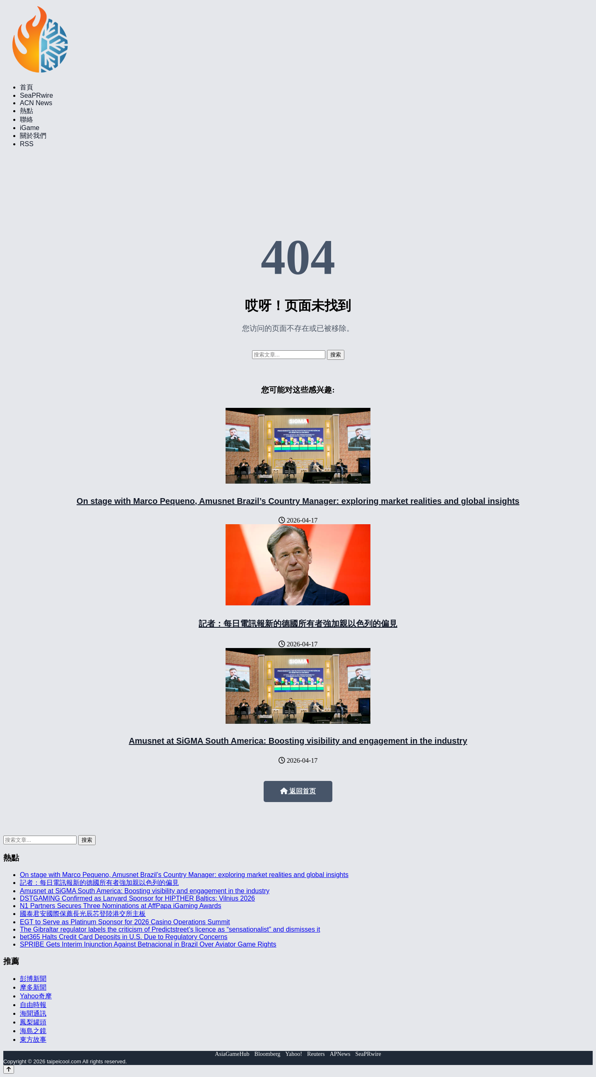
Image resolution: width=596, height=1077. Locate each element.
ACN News (36, 102)
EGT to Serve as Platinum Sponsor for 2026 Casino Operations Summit (125, 921)
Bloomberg (268, 1054)
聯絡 (26, 119)
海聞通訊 (33, 1013)
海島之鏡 (33, 1030)
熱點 (26, 110)
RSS (27, 143)
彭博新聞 (33, 978)
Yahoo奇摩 (36, 996)
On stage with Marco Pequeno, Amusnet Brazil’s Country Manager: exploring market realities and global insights (298, 501)
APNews (340, 1054)
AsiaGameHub (232, 1054)
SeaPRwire (36, 95)
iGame (29, 127)
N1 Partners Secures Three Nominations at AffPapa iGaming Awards (120, 905)
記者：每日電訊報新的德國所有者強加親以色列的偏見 (298, 623)
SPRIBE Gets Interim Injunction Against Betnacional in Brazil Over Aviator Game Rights (148, 944)
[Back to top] (8, 1069)
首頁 (26, 87)
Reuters (316, 1054)
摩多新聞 (33, 987)
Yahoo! (293, 1054)
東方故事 (33, 1039)
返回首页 (298, 791)
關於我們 (33, 135)
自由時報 (33, 1004)
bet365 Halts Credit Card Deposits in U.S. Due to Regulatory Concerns (124, 936)
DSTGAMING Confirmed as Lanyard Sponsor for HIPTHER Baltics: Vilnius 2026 (137, 898)
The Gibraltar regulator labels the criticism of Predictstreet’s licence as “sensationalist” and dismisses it (170, 929)
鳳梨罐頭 (33, 1022)
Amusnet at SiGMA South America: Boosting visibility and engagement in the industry (298, 740)
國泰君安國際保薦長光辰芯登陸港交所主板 (83, 913)
